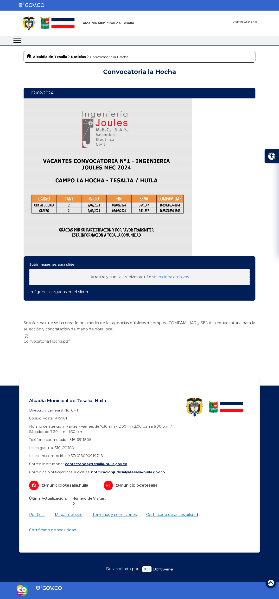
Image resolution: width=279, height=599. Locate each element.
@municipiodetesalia (137, 485)
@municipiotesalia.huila (65, 485)
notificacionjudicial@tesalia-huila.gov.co (128, 472)
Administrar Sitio (245, 21)
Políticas (37, 514)
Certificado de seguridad (52, 530)
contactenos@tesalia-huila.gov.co (96, 464)
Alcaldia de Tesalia (50, 57)
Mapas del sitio (68, 514)
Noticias (78, 57)
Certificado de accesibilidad (172, 514)
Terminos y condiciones (114, 514)
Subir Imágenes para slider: (52, 264)
